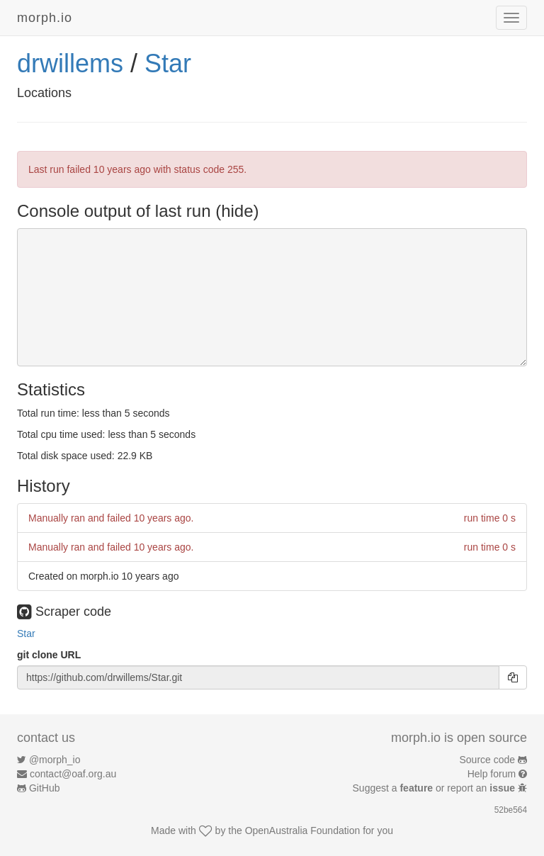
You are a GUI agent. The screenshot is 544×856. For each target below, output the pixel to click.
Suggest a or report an (435, 788)
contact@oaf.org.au (73, 773)
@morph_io (55, 759)
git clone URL (49, 654)
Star (167, 63)
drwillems (70, 63)
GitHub (44, 788)
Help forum (492, 773)
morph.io (44, 18)
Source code (488, 759)
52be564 (510, 810)
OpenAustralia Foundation (303, 830)
